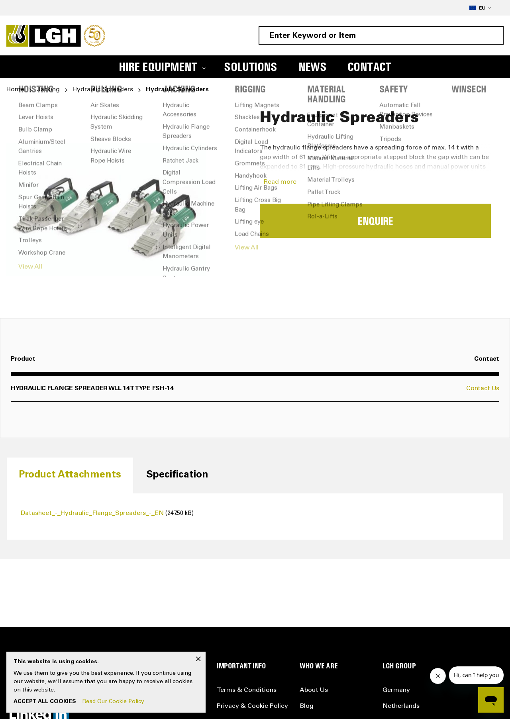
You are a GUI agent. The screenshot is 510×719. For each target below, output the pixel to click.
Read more (280, 182)
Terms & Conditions (247, 690)
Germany (396, 690)
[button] (480, 8)
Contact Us (482, 388)
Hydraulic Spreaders (103, 89)
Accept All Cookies (45, 702)
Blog (307, 706)
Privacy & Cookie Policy (252, 706)
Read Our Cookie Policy (113, 702)
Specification (177, 475)
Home (15, 89)
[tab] (69, 475)
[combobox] (381, 35)
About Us (314, 690)
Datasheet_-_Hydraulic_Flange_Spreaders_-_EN (93, 513)
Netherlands (401, 706)
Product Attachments (70, 475)
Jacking (48, 89)
